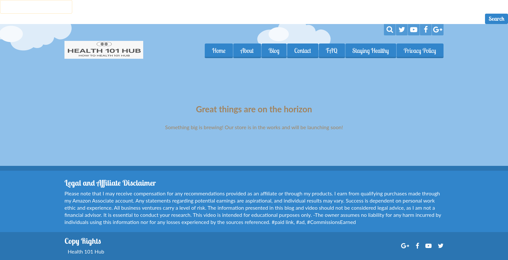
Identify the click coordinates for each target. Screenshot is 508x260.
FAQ (332, 51)
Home (218, 51)
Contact (302, 51)
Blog (274, 51)
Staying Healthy (370, 51)
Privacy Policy (420, 51)
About (247, 51)
